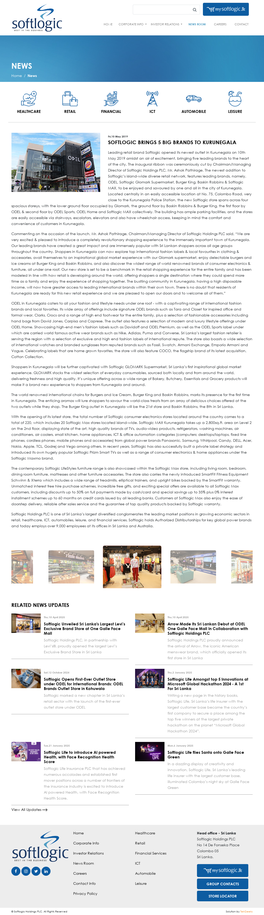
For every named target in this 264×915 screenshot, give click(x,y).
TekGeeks (246, 911)
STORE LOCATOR (223, 896)
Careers (220, 24)
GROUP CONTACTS (222, 884)
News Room (197, 24)
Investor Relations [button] (165, 24)
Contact (242, 24)
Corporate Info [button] (131, 24)
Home (108, 24)
